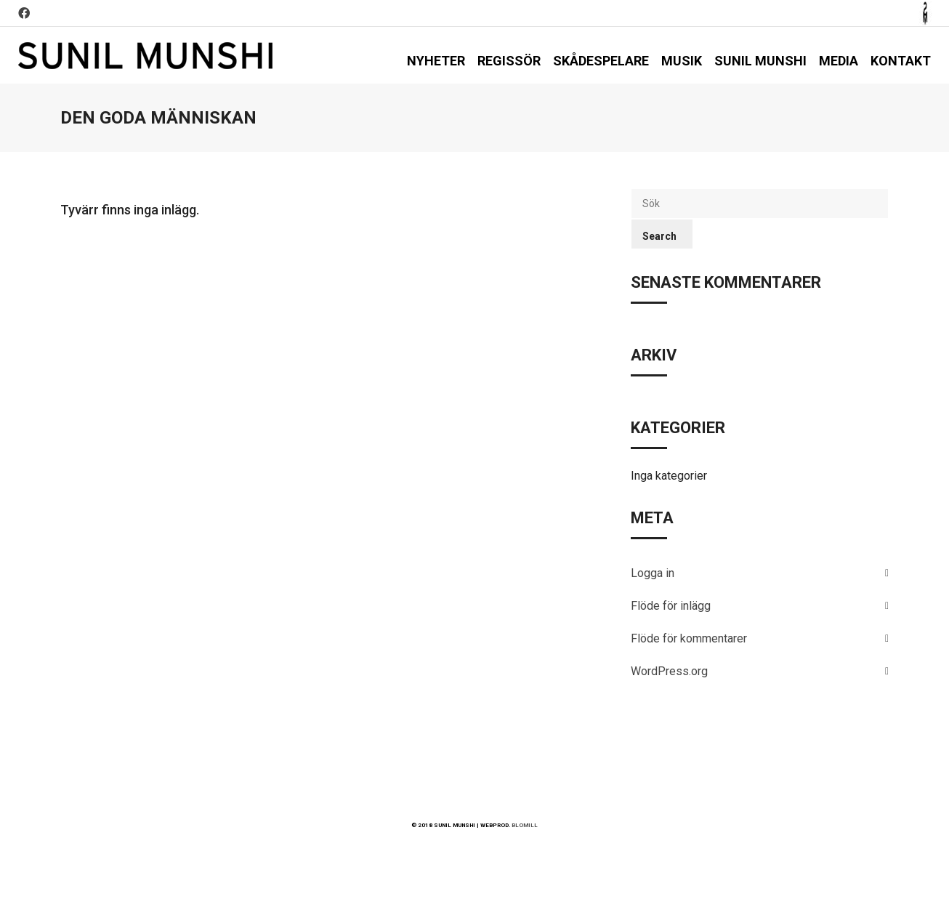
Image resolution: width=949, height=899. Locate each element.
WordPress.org (669, 671)
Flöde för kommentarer (689, 638)
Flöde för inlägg (671, 606)
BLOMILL (525, 825)
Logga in (652, 573)
